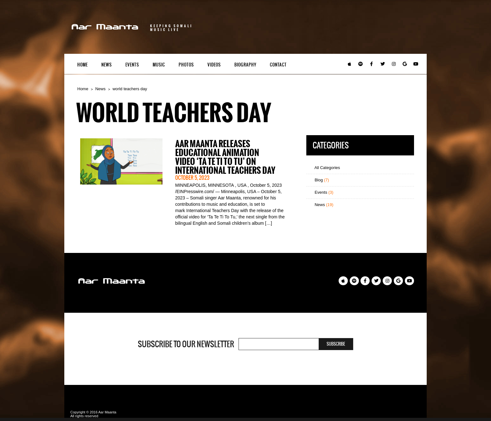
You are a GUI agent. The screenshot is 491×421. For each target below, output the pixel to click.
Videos (214, 65)
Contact (278, 65)
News (106, 65)
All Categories (324, 167)
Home (82, 65)
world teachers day (129, 88)
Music (159, 65)
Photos (186, 65)
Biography (245, 65)
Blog (319, 180)
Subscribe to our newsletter (186, 344)
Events (132, 65)
